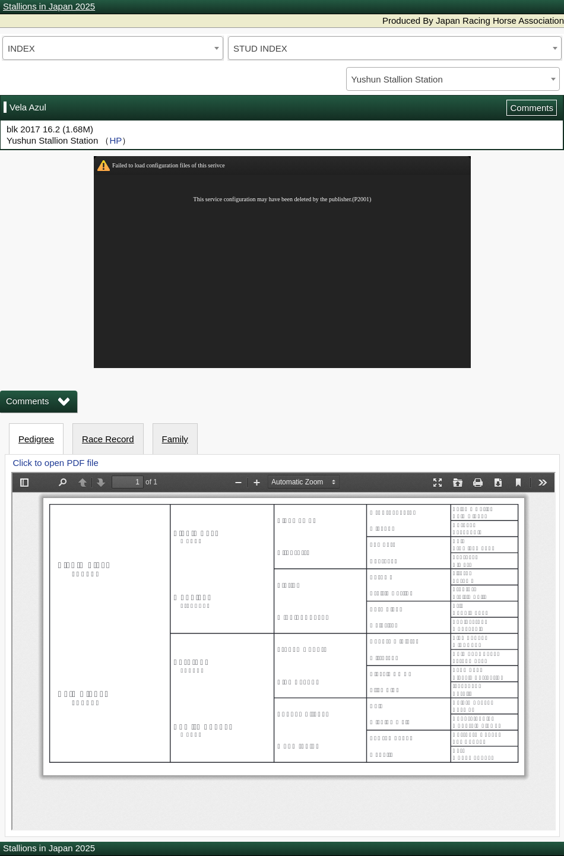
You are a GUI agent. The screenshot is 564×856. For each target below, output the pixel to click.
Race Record (108, 439)
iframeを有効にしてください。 (282, 262)
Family (175, 439)
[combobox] (112, 48)
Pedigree (36, 439)
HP (115, 140)
